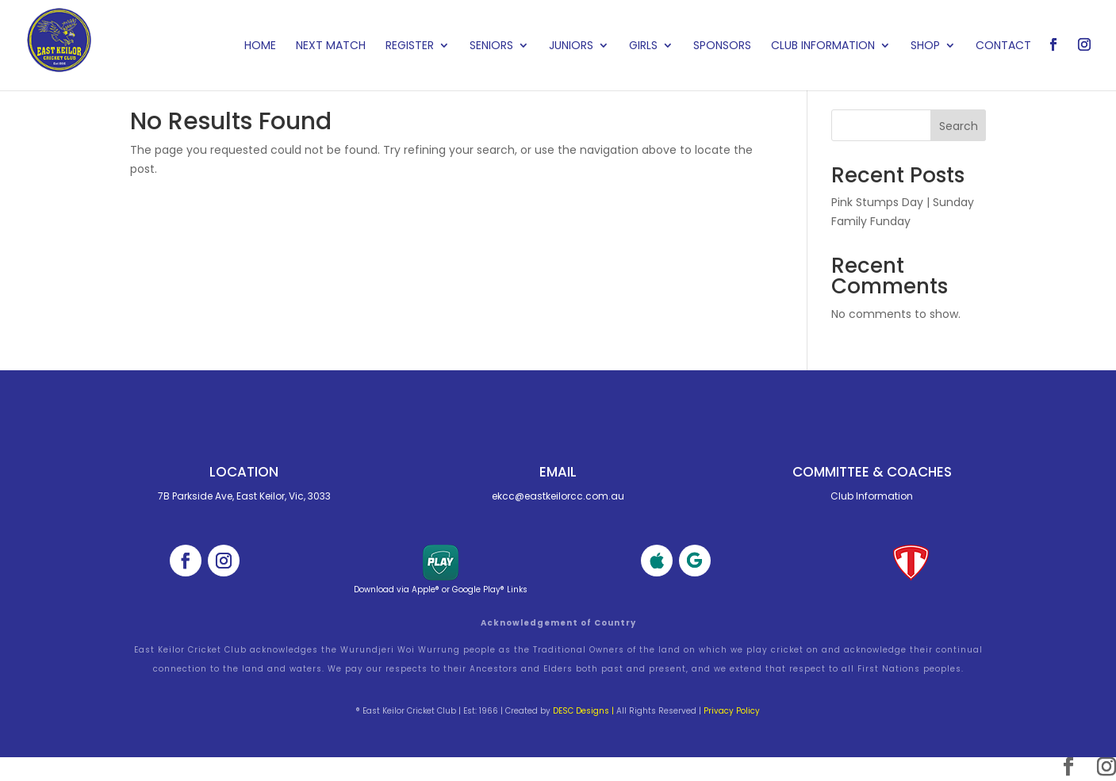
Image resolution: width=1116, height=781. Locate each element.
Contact (1003, 46)
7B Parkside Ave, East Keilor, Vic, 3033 (244, 496)
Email (558, 471)
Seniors (491, 46)
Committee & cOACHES (872, 471)
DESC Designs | (583, 711)
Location (243, 471)
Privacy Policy (732, 711)
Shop (925, 46)
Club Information (823, 46)
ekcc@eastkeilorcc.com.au (558, 496)
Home (260, 46)
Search (958, 126)
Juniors (571, 46)
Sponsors (722, 46)
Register (409, 46)
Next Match (331, 46)
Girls (643, 46)
